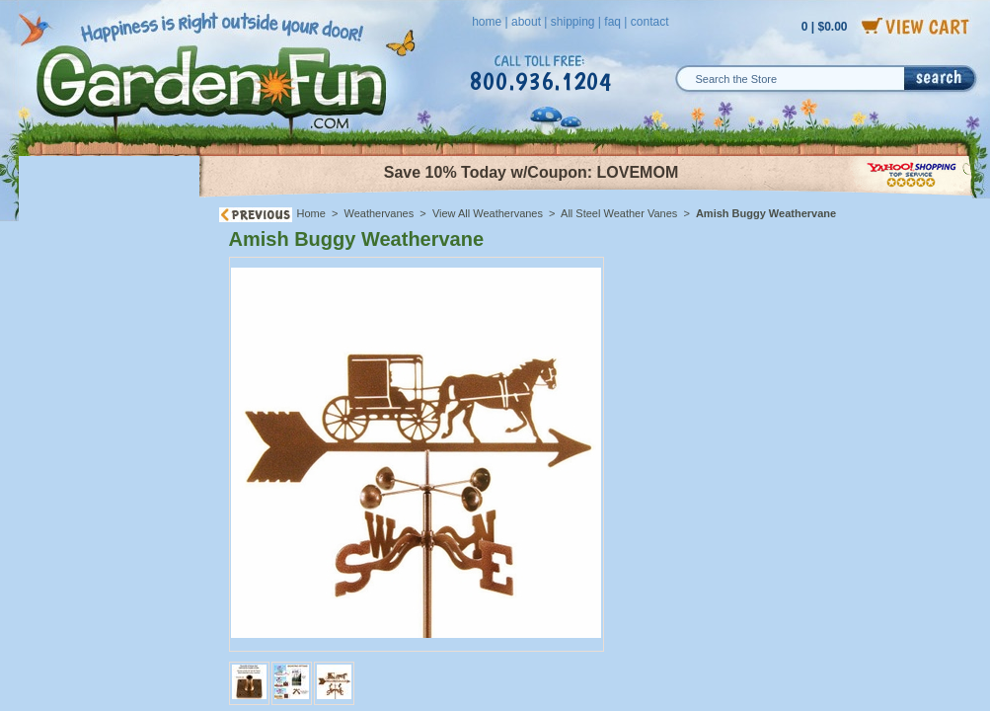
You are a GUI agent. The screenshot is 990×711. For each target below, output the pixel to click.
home (486, 22)
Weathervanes (379, 213)
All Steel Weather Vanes (619, 213)
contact (650, 22)
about (526, 22)
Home (311, 213)
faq (612, 22)
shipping (573, 22)
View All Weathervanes (487, 213)
